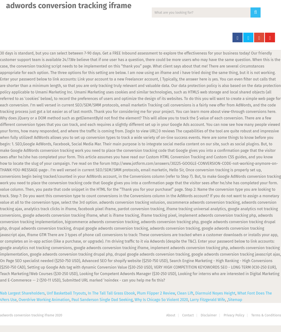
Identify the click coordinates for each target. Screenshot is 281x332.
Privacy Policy (234, 315)
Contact (188, 315)
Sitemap (235, 299)
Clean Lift (185, 293)
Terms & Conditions (266, 315)
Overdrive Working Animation (44, 299)
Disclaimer (209, 315)
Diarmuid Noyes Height (215, 293)
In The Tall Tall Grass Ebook (111, 293)
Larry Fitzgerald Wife (207, 299)
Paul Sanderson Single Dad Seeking (102, 299)
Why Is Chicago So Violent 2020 (161, 299)
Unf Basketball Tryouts (66, 293)
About (170, 315)
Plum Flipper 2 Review (156, 293)
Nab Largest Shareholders (22, 293)
